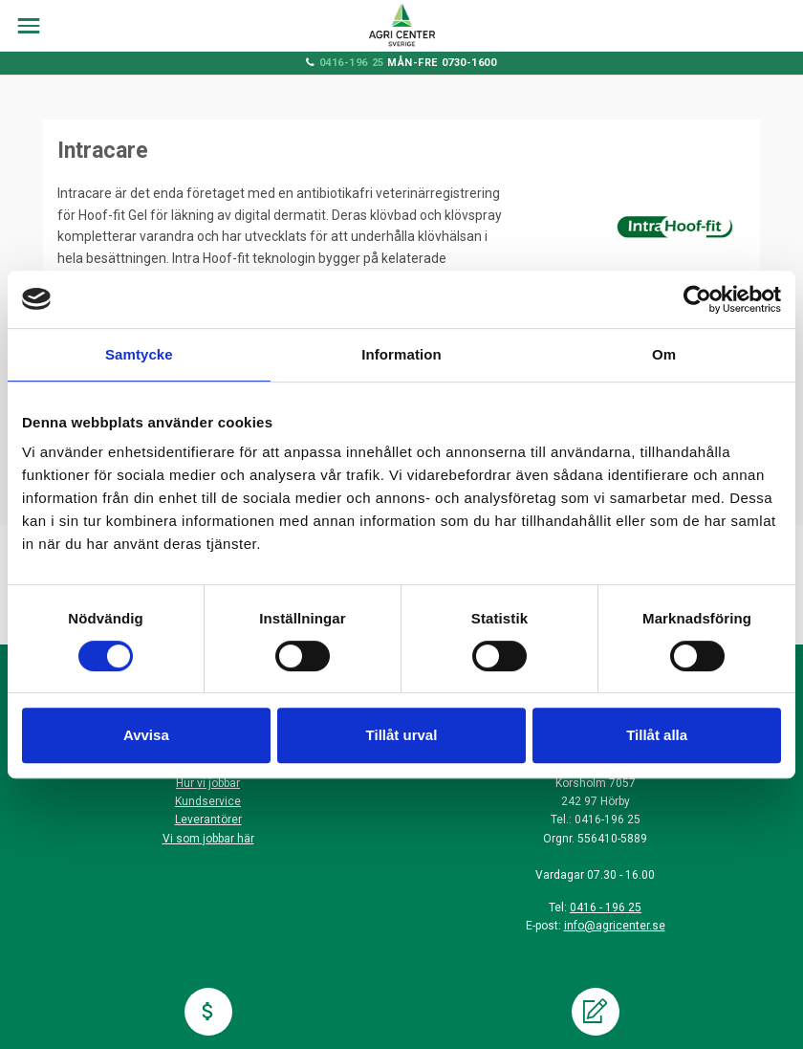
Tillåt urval (402, 735)
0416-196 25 (351, 62)
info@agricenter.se (614, 925)
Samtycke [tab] (139, 354)
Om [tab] (664, 354)
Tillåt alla (656, 735)
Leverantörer (208, 819)
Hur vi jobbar (208, 783)
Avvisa (146, 735)
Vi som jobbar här (208, 838)
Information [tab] (401, 354)
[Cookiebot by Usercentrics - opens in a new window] (697, 299)
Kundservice (208, 801)
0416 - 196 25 (605, 907)
